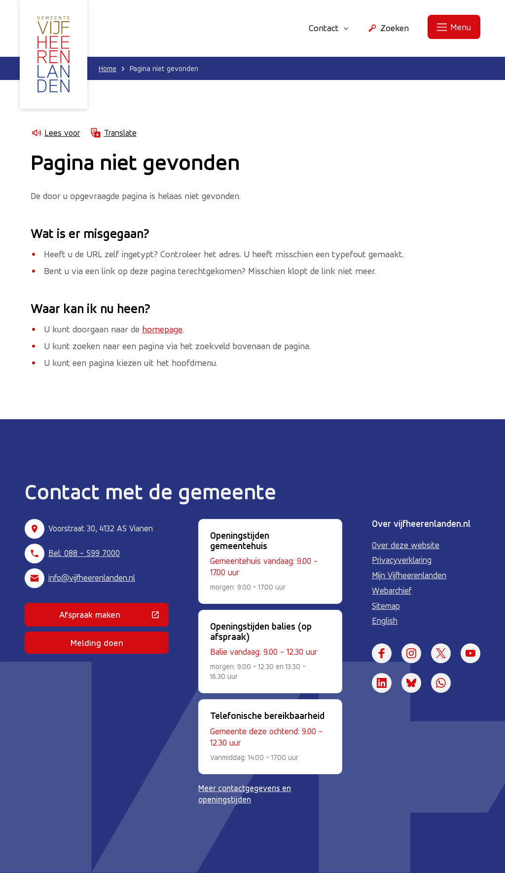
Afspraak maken (114, 616)
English (384, 621)
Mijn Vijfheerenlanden (409, 575)
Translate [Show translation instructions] (113, 133)
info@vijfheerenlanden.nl (91, 578)
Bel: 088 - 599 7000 (84, 553)
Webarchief (391, 590)
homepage (162, 328)
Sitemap (386, 606)
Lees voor (55, 133)
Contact (329, 27)
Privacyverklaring (402, 560)
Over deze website (405, 545)
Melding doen (97, 642)
